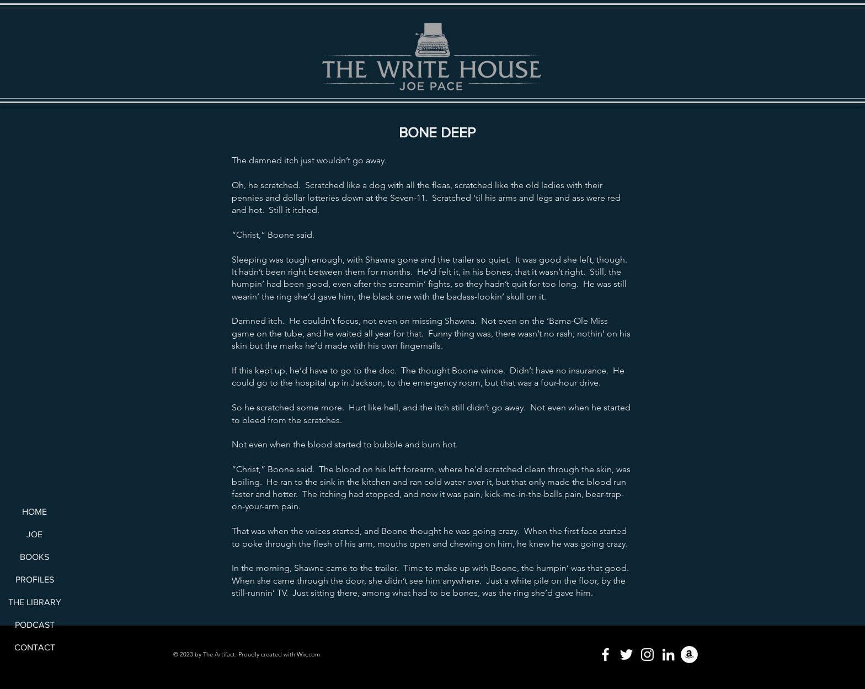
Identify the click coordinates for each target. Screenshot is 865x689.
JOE (34, 534)
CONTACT (34, 647)
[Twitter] (626, 654)
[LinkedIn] (668, 654)
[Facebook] (605, 654)
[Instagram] (647, 654)
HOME (34, 511)
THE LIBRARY (34, 602)
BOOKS (34, 557)
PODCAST (35, 624)
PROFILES (34, 579)
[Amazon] (689, 654)
